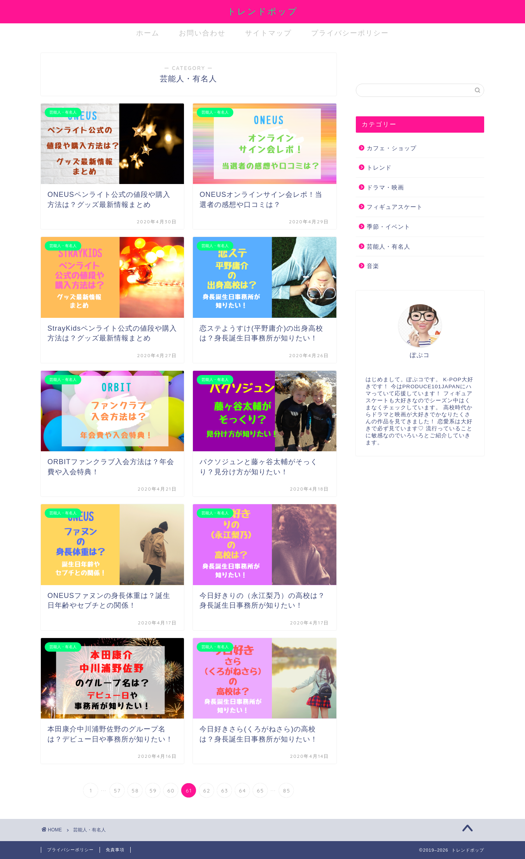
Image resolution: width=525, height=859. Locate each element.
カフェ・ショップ (391, 148)
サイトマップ (268, 32)
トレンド (379, 167)
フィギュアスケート (395, 206)
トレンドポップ (262, 11)
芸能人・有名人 (388, 246)
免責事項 (115, 849)
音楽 (373, 266)
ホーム (147, 32)
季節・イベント (388, 226)
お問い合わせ (202, 32)
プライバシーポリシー (350, 32)
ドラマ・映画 (385, 187)
